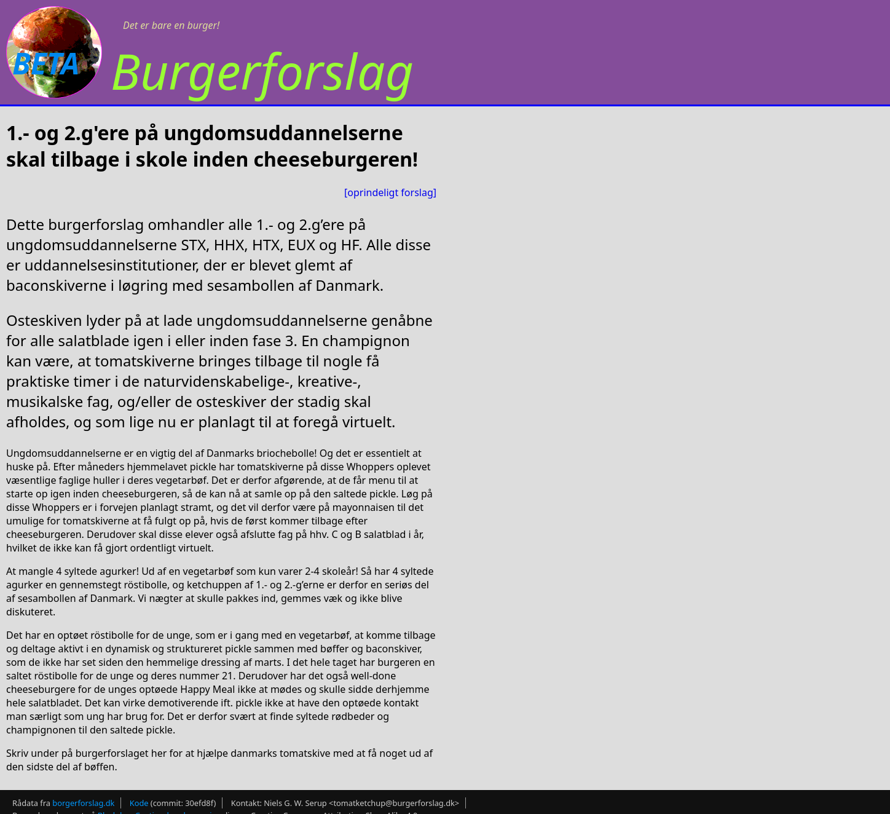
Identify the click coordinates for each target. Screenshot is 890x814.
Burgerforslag (262, 70)
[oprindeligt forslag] (390, 192)
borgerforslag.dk (83, 802)
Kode (139, 802)
